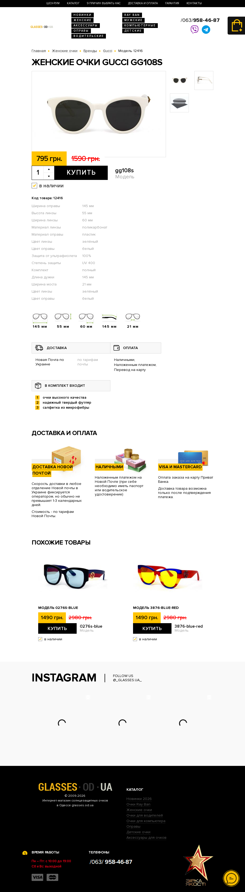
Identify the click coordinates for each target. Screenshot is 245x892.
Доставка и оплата (143, 3)
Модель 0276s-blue (58, 608)
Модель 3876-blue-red (156, 608)
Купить (81, 173)
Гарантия (172, 3)
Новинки (83, 15)
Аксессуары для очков (146, 837)
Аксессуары (86, 25)
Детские (133, 30)
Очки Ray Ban (138, 804)
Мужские (133, 20)
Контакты (194, 3)
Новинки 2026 (139, 798)
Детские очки (138, 832)
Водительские (89, 36)
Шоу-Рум (53, 3)
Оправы (81, 30)
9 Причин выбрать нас (104, 3)
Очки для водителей (144, 815)
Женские (82, 20)
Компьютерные (140, 25)
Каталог (73, 3)
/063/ (200, 20)
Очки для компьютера (145, 821)
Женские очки (139, 810)
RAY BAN (132, 15)
